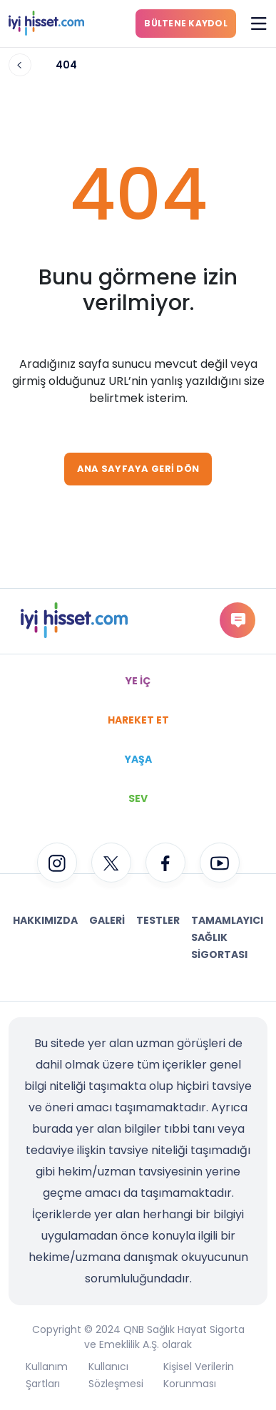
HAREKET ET (138, 720)
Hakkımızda (45, 920)
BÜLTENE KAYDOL (186, 23)
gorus (238, 620)
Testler (158, 920)
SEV (138, 798)
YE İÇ (138, 681)
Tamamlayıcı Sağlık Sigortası (227, 937)
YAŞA (138, 759)
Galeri (107, 920)
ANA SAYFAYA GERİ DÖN (138, 468)
